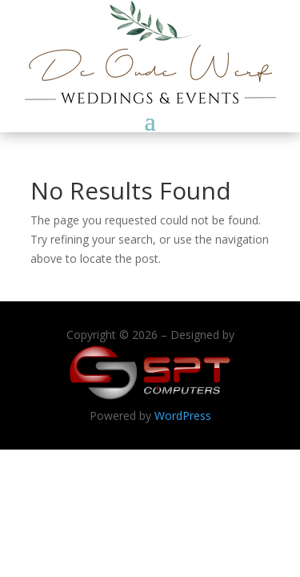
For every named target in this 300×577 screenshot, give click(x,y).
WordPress (182, 415)
